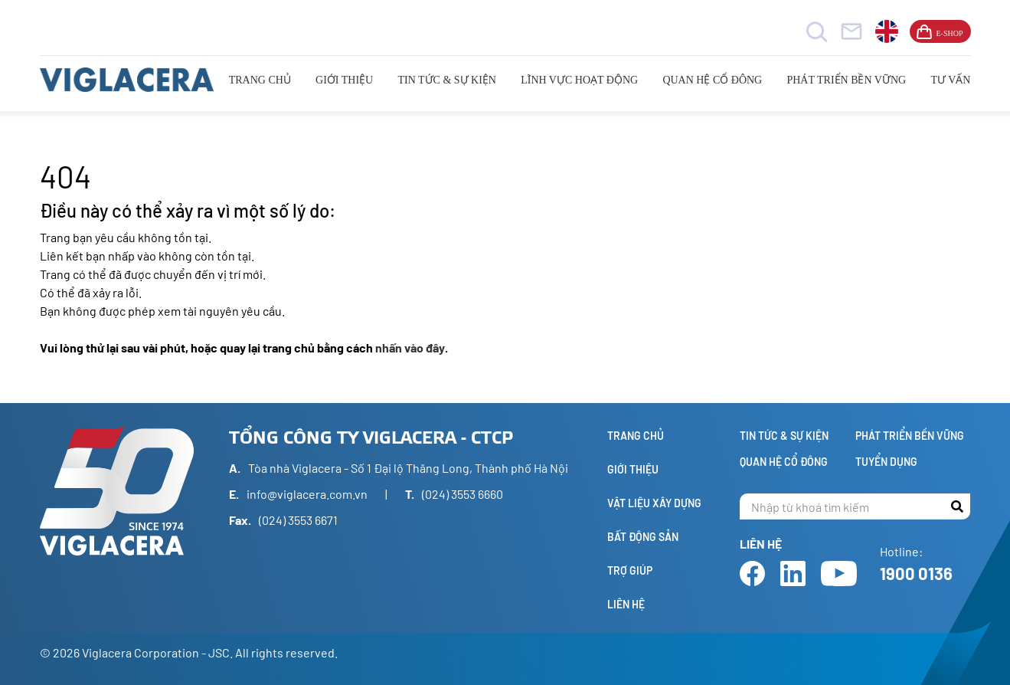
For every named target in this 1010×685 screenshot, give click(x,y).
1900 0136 (916, 573)
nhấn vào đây (410, 347)
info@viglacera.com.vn (307, 494)
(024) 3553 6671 (298, 520)
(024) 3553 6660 (462, 494)
